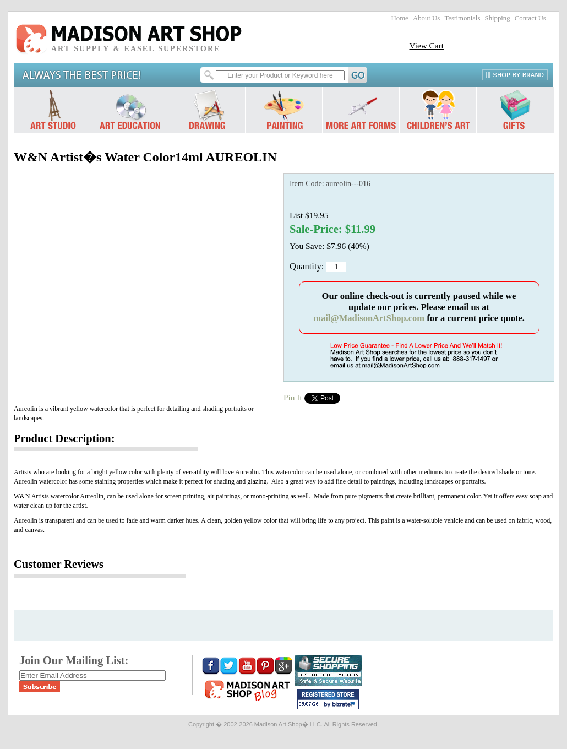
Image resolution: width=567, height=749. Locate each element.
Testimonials (462, 18)
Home (399, 18)
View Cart (426, 45)
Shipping (497, 18)
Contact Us (530, 18)
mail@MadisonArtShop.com (368, 318)
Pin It (293, 397)
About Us (426, 18)
